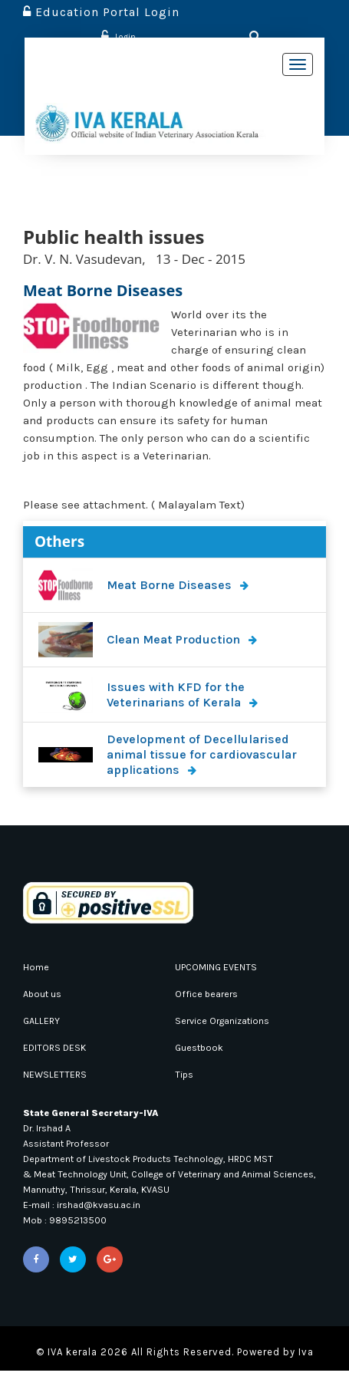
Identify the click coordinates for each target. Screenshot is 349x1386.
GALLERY (44, 1020)
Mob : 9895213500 (68, 1235)
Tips (185, 1074)
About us (45, 993)
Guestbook (202, 1047)
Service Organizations (229, 1020)
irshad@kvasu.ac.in (109, 1219)
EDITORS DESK (59, 1047)
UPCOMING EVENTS (222, 966)
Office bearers (210, 993)
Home (37, 966)
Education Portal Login (101, 12)
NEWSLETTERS (58, 1074)
